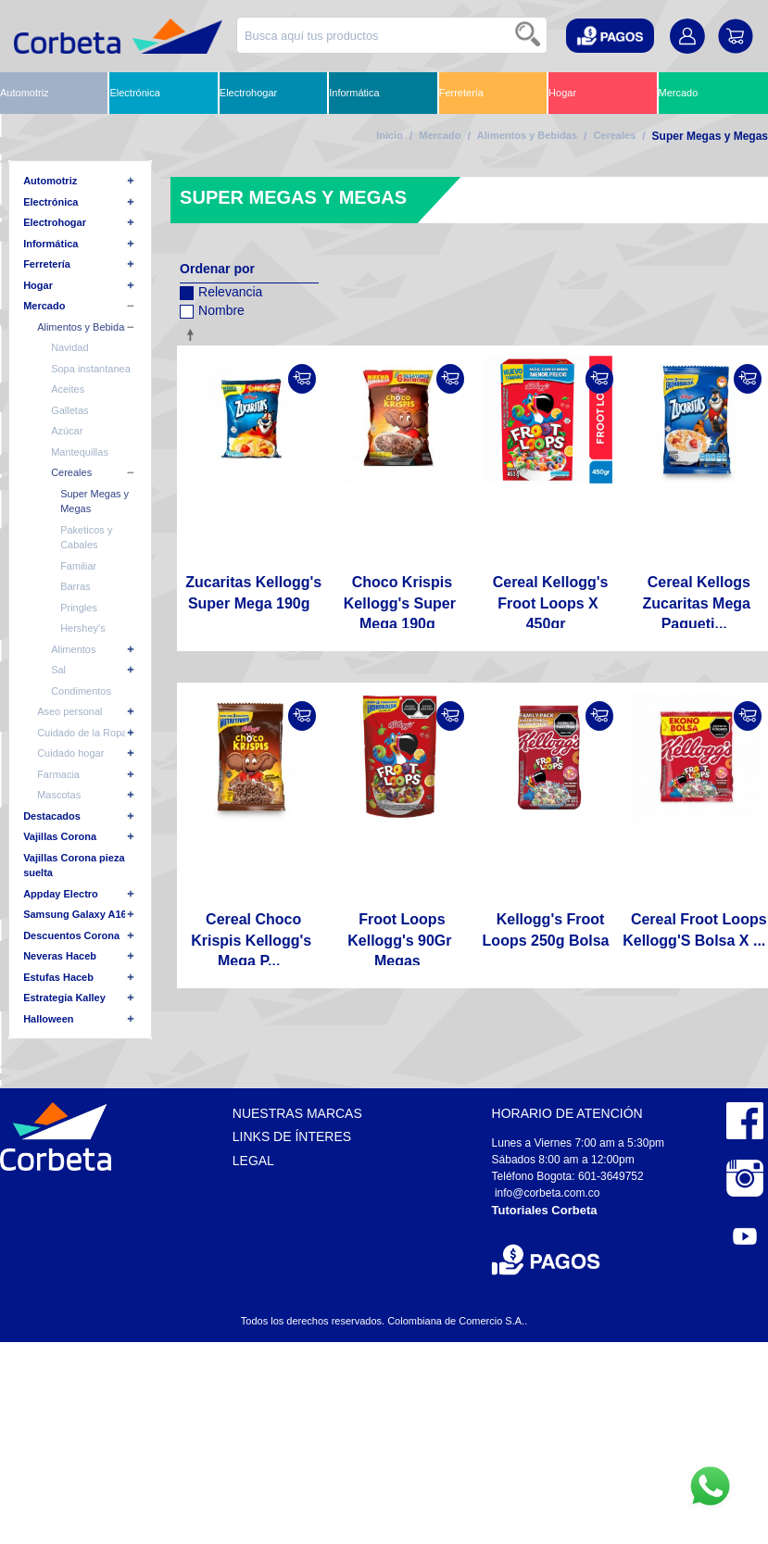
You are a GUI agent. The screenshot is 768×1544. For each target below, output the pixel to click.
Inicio (389, 135)
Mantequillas (79, 452)
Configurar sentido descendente (194, 334)
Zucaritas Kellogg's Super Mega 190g (253, 592)
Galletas (69, 410)
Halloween (48, 1018)
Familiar (78, 565)
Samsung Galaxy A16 (74, 914)
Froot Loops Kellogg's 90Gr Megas (399, 940)
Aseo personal (69, 711)
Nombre (212, 308)
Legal (253, 1160)
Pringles (78, 607)
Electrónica (134, 92)
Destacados (52, 816)
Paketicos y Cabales (86, 537)
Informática (354, 92)
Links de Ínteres (292, 1136)
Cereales (614, 135)
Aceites (67, 389)
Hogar (562, 92)
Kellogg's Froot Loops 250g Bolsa (546, 929)
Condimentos (81, 691)
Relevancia (221, 289)
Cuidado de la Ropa (82, 732)
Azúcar (66, 430)
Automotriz (24, 92)
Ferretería (461, 92)
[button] (610, 36)
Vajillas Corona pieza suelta (73, 865)
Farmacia (58, 774)
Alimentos (73, 649)
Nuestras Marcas (297, 1113)
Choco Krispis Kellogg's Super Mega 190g (400, 603)
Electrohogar (248, 92)
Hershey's (83, 628)
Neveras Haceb (59, 955)
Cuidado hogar (70, 753)
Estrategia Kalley (64, 997)
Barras (75, 586)
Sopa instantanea (91, 368)
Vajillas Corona (59, 836)
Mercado (679, 92)
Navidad (69, 347)
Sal (58, 669)
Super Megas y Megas (94, 501)
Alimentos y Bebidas (527, 135)
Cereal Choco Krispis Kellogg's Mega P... (251, 940)
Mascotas (59, 794)
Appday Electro (60, 893)
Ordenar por (217, 268)
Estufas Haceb (58, 977)
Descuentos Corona (71, 935)
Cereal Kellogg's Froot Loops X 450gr (551, 603)
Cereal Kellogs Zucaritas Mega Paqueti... (696, 603)
